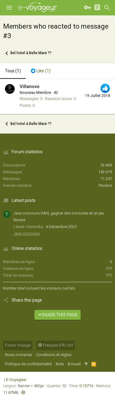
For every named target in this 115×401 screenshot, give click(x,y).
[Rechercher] (107, 8)
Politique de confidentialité (28, 364)
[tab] (41, 71)
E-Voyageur (16, 379)
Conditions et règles (53, 354)
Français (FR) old (55, 345)
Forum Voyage (18, 345)
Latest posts (24, 200)
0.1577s (86, 385)
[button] (9, 7)
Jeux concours (26, 233)
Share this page (57, 314)
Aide (60, 364)
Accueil (74, 364)
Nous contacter (18, 354)
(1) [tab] (13, 70)
